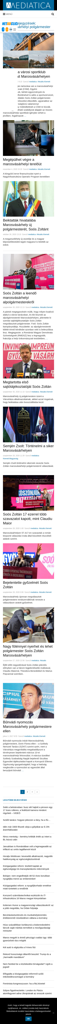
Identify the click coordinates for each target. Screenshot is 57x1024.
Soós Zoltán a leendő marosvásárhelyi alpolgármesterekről (19, 297)
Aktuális (41, 82)
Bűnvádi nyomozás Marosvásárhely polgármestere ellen (27, 726)
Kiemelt (47, 82)
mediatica (33, 82)
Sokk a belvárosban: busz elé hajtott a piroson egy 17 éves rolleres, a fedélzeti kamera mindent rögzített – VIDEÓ (27, 810)
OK (28, 1019)
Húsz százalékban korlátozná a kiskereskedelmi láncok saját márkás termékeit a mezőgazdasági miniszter (26, 927)
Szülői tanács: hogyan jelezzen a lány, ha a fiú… (27, 820)
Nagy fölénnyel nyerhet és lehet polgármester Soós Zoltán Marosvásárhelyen (28, 650)
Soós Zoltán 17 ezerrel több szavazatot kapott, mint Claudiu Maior (27, 518)
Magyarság (13, 459)
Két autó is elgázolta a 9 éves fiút (19, 947)
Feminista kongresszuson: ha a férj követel (24, 983)
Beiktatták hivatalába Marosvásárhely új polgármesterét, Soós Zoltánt (25, 224)
